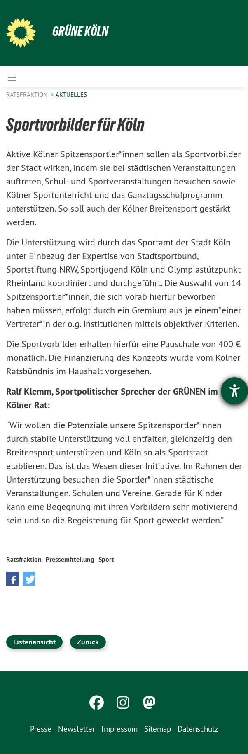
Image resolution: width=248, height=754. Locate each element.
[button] (12, 579)
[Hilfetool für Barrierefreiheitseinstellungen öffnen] (234, 390)
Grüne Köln (80, 31)
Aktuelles (71, 94)
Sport (106, 559)
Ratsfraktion (27, 94)
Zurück (88, 642)
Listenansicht (34, 642)
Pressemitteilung (70, 559)
